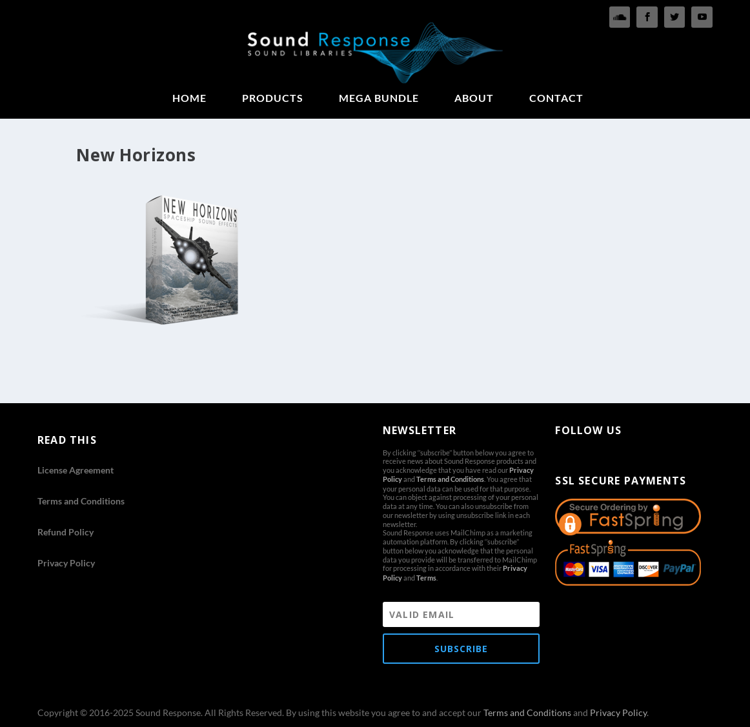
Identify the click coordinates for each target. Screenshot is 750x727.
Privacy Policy (66, 562)
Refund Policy (65, 531)
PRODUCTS (272, 98)
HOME (189, 98)
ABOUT (474, 98)
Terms (426, 577)
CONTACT (556, 98)
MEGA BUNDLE (379, 98)
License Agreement (75, 469)
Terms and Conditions (81, 500)
